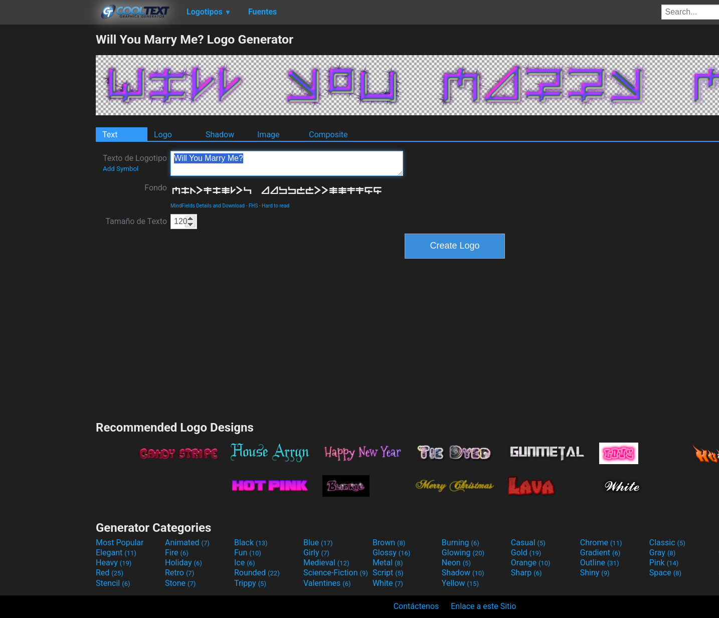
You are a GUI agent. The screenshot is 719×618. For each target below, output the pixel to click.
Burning (460, 542)
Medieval (326, 562)
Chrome (601, 542)
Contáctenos (416, 606)
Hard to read (275, 206)
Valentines (327, 583)
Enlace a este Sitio (483, 606)
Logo (163, 134)
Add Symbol (120, 168)
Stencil (113, 583)
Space (665, 572)
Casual (528, 542)
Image (268, 134)
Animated (187, 542)
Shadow (220, 134)
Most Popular (120, 542)
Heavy (113, 562)
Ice (244, 562)
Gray (662, 552)
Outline (599, 562)
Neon (456, 562)
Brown (389, 542)
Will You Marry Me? (286, 163)
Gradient (600, 552)
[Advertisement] (48, 182)
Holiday (183, 562)
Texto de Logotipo (135, 162)
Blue (318, 542)
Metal (388, 562)
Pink (664, 562)
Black (251, 542)
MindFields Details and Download (207, 206)
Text (109, 134)
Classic (667, 542)
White (388, 583)
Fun (247, 552)
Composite (328, 134)
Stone (180, 583)
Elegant (116, 552)
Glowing (463, 552)
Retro (179, 572)
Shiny (595, 572)
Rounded (257, 572)
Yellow (460, 583)
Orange (531, 562)
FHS (253, 206)
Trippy (250, 583)
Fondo (155, 187)
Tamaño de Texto (136, 221)
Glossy (392, 552)
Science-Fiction (335, 572)
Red (109, 572)
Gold (526, 552)
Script (388, 572)
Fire (177, 552)
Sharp (526, 572)
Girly (316, 552)
